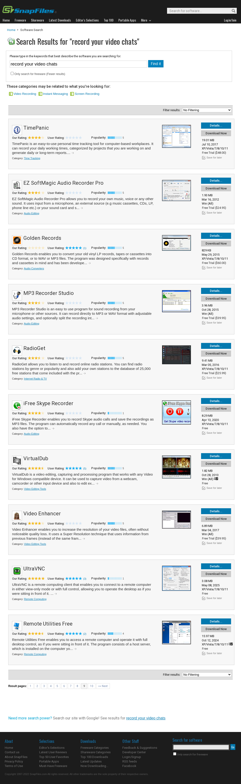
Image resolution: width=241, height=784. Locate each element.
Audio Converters (34, 268)
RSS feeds (129, 761)
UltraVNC (34, 569)
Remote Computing (35, 599)
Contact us (12, 752)
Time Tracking (32, 158)
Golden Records (42, 238)
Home (11, 30)
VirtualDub (35, 458)
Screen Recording (87, 94)
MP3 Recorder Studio (48, 293)
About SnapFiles (16, 757)
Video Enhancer (42, 514)
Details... (216, 125)
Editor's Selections (52, 747)
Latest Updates (91, 761)
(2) (84, 633)
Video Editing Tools (35, 488)
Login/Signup (131, 757)
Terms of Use (14, 766)
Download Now (216, 133)
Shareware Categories (96, 752)
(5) (84, 468)
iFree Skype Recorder (48, 403)
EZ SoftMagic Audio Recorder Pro (63, 183)
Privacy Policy (14, 761)
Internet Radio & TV (35, 378)
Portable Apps (49, 761)
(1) (84, 248)
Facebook (129, 766)
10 (91, 686)
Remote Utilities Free (48, 624)
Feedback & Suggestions (139, 747)
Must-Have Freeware (53, 766)
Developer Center (134, 752)
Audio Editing (31, 213)
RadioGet (34, 348)
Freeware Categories (95, 747)
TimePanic (36, 128)
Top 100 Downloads (94, 757)
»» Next (103, 686)
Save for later (214, 157)
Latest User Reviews (53, 752)
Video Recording (24, 94)
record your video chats (145, 718)
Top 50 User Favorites (54, 757)
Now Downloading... (94, 766)
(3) (84, 578)
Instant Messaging (55, 94)
